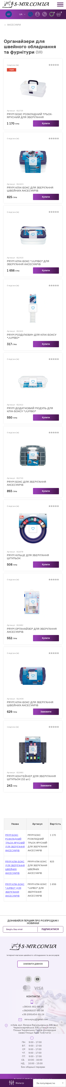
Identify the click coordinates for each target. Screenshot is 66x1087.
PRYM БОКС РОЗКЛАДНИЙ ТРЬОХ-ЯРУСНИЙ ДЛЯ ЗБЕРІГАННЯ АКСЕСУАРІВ (29, 116)
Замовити (46, 711)
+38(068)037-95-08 (33, 1010)
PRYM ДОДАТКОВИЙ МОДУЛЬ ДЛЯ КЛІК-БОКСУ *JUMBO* (30, 410)
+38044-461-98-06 (33, 1006)
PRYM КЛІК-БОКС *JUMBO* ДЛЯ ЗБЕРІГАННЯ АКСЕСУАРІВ (28, 263)
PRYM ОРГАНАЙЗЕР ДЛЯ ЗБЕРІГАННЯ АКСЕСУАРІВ (32, 630)
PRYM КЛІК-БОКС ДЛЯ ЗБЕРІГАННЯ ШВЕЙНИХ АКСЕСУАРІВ (30, 189)
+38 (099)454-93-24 (33, 1014)
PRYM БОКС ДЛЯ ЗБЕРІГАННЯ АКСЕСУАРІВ (26, 483)
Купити (46, 123)
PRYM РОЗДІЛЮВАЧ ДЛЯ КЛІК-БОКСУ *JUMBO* (31, 336)
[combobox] (49, 1083)
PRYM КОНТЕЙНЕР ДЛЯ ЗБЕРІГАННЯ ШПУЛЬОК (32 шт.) (31, 778)
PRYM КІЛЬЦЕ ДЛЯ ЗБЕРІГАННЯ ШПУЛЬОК (28, 557)
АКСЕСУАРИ (14, 24)
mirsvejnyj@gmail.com (36, 1019)
